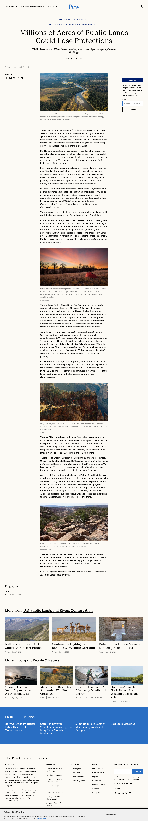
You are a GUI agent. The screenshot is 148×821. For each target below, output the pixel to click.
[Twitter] (126, 793)
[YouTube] (130, 793)
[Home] (26, 757)
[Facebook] (115, 793)
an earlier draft (77, 443)
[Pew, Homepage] (74, 6)
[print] (22, 77)
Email (124, 99)
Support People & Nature (39, 660)
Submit (133, 109)
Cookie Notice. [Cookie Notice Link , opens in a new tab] (42, 819)
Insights (75, 764)
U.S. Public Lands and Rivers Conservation (58, 610)
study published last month (55, 475)
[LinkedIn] (123, 793)
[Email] (132, 102)
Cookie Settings (110, 814)
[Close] (144, 814)
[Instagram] (119, 793)
